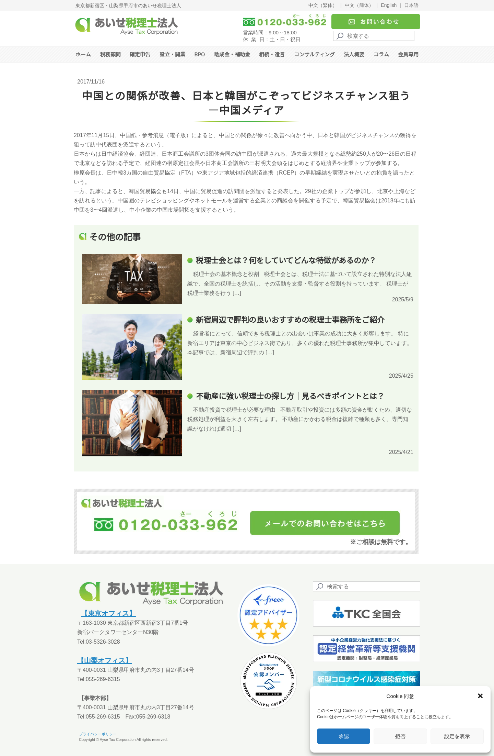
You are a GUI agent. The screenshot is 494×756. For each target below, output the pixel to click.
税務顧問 (110, 54)
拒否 (400, 736)
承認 (344, 736)
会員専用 (408, 54)
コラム (381, 54)
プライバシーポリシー (98, 734)
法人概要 (354, 54)
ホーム (83, 54)
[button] (480, 695)
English (389, 5)
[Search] (373, 36)
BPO (199, 54)
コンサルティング (314, 54)
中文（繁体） (322, 5)
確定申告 (140, 54)
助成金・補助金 (232, 54)
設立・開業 (172, 54)
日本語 (411, 5)
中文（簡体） (359, 5)
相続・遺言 (272, 54)
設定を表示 (457, 736)
